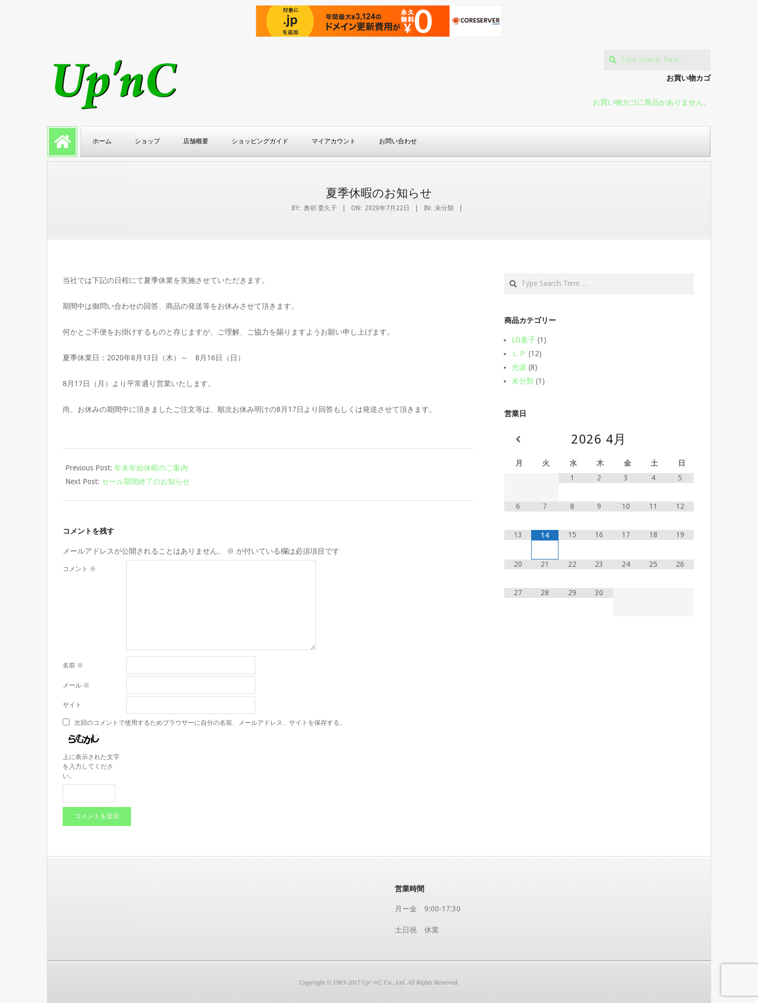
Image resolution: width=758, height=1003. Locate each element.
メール (76, 685)
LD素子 (523, 340)
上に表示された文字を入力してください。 (91, 766)
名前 (73, 665)
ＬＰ (519, 353)
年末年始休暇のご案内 (151, 468)
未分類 (444, 208)
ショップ (147, 141)
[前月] (517, 439)
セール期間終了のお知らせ (146, 481)
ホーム (102, 141)
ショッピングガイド (260, 141)
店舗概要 (195, 141)
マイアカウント (334, 141)
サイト (72, 705)
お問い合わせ (398, 141)
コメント (79, 569)
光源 (519, 367)
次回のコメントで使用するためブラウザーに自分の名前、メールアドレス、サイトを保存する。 (210, 722)
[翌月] (680, 439)
